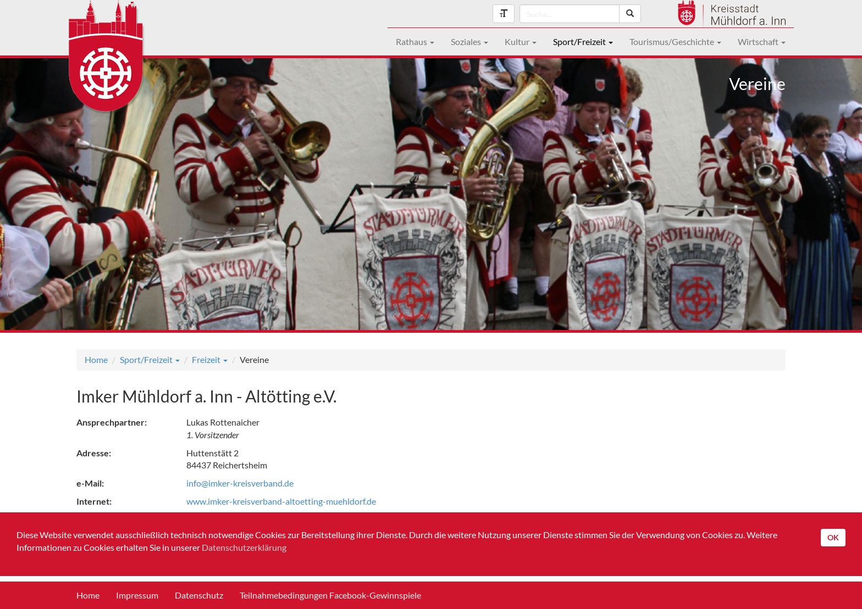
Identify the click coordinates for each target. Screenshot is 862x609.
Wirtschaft (762, 41)
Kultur (521, 41)
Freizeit (210, 359)
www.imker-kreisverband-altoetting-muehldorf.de (281, 501)
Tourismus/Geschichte (675, 41)
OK (833, 537)
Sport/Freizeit (583, 41)
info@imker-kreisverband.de (240, 483)
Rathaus (415, 41)
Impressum (137, 595)
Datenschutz (199, 595)
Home (96, 359)
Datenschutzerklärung (244, 547)
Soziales (469, 41)
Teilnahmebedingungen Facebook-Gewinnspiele (330, 595)
